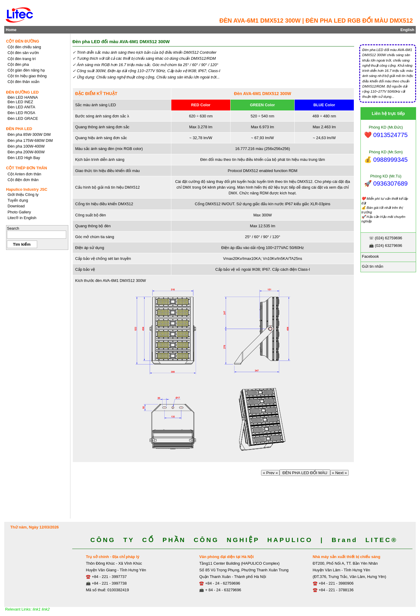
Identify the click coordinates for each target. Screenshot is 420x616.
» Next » (339, 473)
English (407, 29)
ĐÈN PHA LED (19, 128)
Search (13, 228)
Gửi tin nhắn (372, 266)
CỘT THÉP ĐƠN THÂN (26, 168)
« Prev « (270, 473)
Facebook (370, 256)
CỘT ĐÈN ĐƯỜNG (22, 41)
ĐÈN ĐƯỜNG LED (22, 92)
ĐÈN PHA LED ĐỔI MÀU (304, 473)
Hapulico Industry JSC (26, 189)
